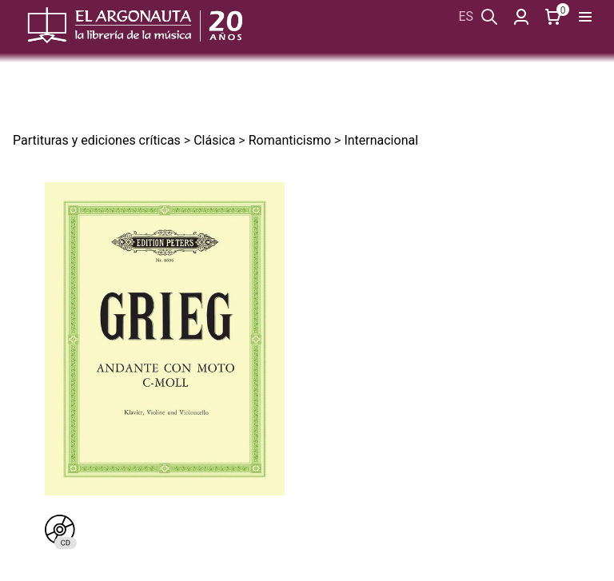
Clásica (214, 140)
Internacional (381, 140)
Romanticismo (290, 140)
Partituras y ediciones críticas (97, 140)
